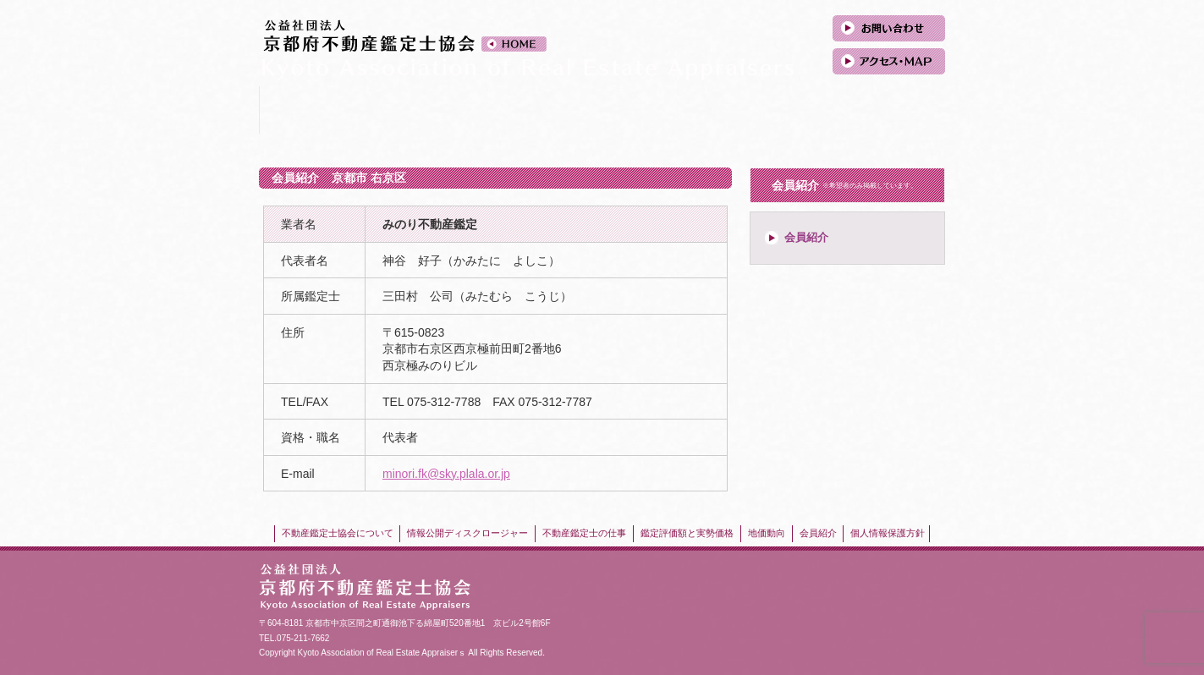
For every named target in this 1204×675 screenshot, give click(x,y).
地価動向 (774, 110)
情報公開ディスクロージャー (431, 110)
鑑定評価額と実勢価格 (659, 110)
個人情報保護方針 (887, 533)
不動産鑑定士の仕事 (545, 110)
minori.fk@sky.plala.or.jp (446, 473)
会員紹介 (888, 110)
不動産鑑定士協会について (317, 110)
